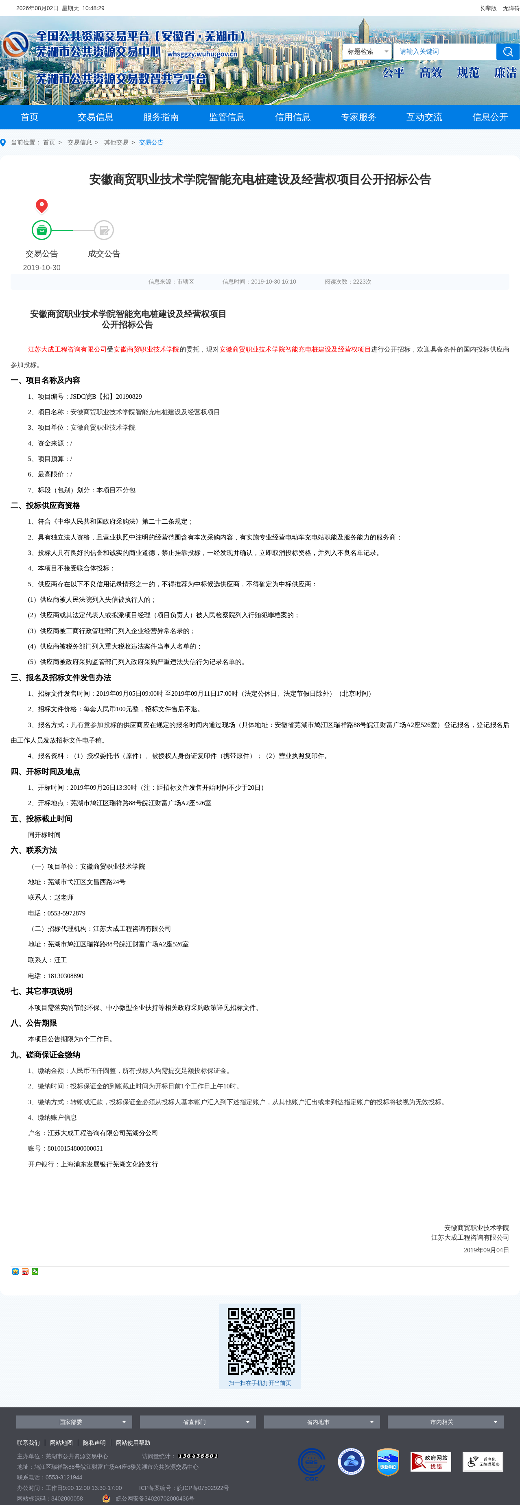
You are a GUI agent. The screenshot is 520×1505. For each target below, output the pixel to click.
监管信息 (227, 117)
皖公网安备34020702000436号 (155, 1498)
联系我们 (28, 1442)
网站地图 (61, 1442)
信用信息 (293, 117)
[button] (488, 8)
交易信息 (96, 117)
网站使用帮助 (133, 1442)
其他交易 (116, 142)
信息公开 (490, 117)
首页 (30, 117)
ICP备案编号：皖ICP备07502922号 (184, 1488)
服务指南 (161, 117)
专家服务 (359, 117)
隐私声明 (94, 1442)
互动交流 (424, 117)
